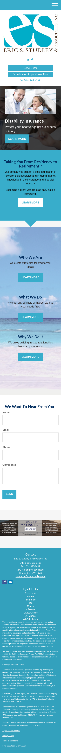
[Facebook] (32, 60)
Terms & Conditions (10, 741)
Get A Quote (30, 68)
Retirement (30, 593)
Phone (6, 447)
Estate (30, 596)
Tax (30, 603)
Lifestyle (30, 609)
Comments (9, 464)
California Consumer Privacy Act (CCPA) (28, 654)
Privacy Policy (8, 736)
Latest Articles (30, 612)
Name (6, 412)
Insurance (30, 599)
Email (5, 429)
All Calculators (30, 619)
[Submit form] (9, 494)
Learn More (17, 138)
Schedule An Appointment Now (30, 74)
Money (30, 606)
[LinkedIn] (28, 60)
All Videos (30, 616)
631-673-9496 (30, 79)
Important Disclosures (11, 731)
